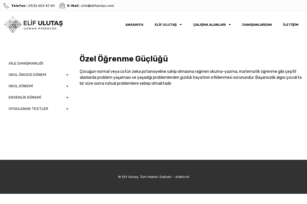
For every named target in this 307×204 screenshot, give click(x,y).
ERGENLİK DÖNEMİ (38, 97)
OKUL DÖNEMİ (38, 86)
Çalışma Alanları (212, 24)
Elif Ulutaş (168, 24)
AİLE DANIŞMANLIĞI (26, 63)
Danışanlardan (257, 25)
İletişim (290, 25)
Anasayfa (134, 25)
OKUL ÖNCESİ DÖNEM (38, 75)
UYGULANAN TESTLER (38, 109)
